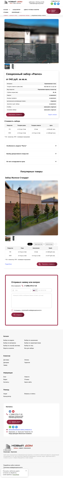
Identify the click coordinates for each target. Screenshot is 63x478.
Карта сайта (28, 384)
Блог (4, 379)
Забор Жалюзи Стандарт (17, 178)
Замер (5, 367)
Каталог (5, 9)
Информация (15, 12)
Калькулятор (16, 9)
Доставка (6, 362)
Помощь (6, 392)
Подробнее (15, 474)
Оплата (26, 362)
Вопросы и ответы (29, 396)
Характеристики (38, 244)
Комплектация (49, 244)
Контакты (6, 384)
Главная (5, 15)
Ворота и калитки (8, 350)
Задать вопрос (52, 114)
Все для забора (29, 350)
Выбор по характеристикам (32, 345)
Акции (5, 396)
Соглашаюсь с (27, 312)
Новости (26, 379)
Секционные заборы (24, 15)
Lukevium (17, 467)
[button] (5, 171)
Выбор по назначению (31, 342)
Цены (30, 244)
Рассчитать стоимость (15, 114)
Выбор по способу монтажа (11, 348)
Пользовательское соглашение (12, 471)
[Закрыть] (26, 470)
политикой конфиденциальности (31, 312)
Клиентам (6, 358)
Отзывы (5, 12)
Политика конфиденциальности (13, 469)
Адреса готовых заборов (31, 9)
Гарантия (27, 364)
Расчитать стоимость (48, 264)
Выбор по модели (8, 342)
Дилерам (6, 364)
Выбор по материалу (9, 345)
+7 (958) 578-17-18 (55, 1)
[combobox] (35, 290)
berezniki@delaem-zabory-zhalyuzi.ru (20, 432)
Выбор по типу (13, 15)
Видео (5, 381)
